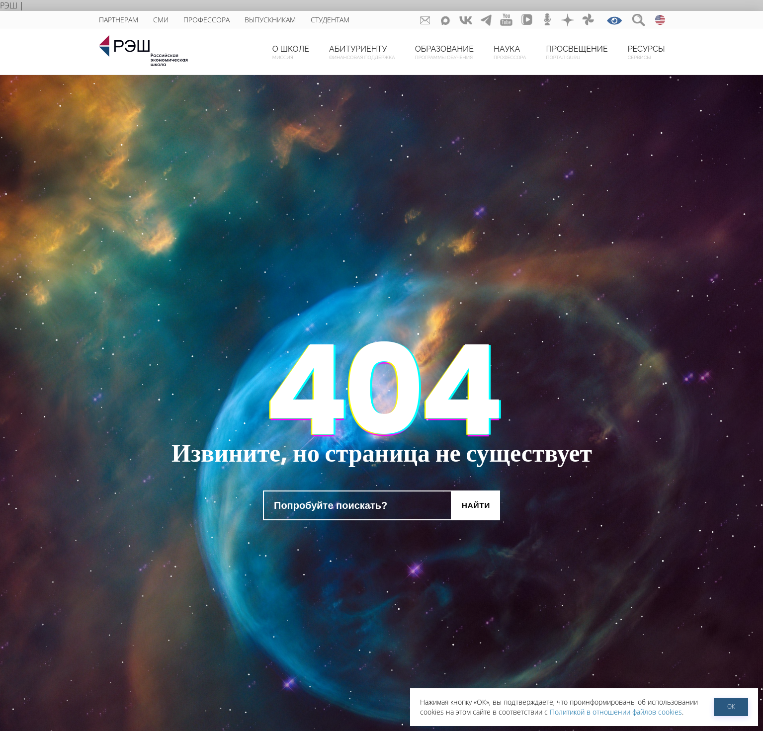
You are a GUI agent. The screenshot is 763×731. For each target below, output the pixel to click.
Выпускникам (270, 19)
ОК (731, 706)
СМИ (161, 19)
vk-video (527, 19)
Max (445, 19)
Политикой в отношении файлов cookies (616, 712)
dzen (568, 19)
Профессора (206, 19)
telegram (486, 19)
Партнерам (118, 19)
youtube (507, 19)
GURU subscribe (425, 19)
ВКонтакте (466, 19)
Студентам (330, 19)
